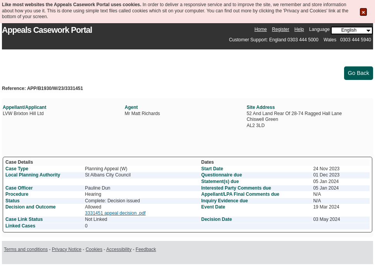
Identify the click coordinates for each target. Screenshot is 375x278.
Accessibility (118, 249)
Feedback (146, 249)
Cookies (93, 249)
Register (281, 29)
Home (260, 29)
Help (299, 29)
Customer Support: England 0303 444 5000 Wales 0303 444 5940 (300, 39)
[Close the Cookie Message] (363, 12)
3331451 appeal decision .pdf (115, 213)
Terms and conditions (26, 249)
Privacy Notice (67, 249)
